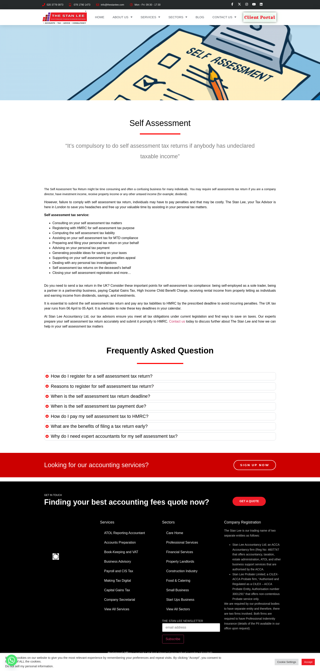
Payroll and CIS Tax (118, 571)
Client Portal (259, 17)
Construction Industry (182, 571)
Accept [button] (308, 662)
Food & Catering (178, 580)
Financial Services (179, 552)
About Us (122, 17)
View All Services (116, 609)
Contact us (177, 321)
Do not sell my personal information (29, 666)
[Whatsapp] (11, 660)
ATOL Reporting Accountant (124, 533)
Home (99, 17)
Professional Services (182, 542)
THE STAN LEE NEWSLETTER (182, 620)
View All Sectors (178, 609)
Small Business (177, 590)
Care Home (174, 533)
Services (150, 17)
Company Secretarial (119, 599)
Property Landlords (180, 561)
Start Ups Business (180, 599)
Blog (199, 17)
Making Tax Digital (117, 580)
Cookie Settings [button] (286, 662)
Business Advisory (117, 561)
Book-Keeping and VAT (121, 552)
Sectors (177, 17)
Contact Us (224, 17)
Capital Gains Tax (117, 590)
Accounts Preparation (120, 542)
